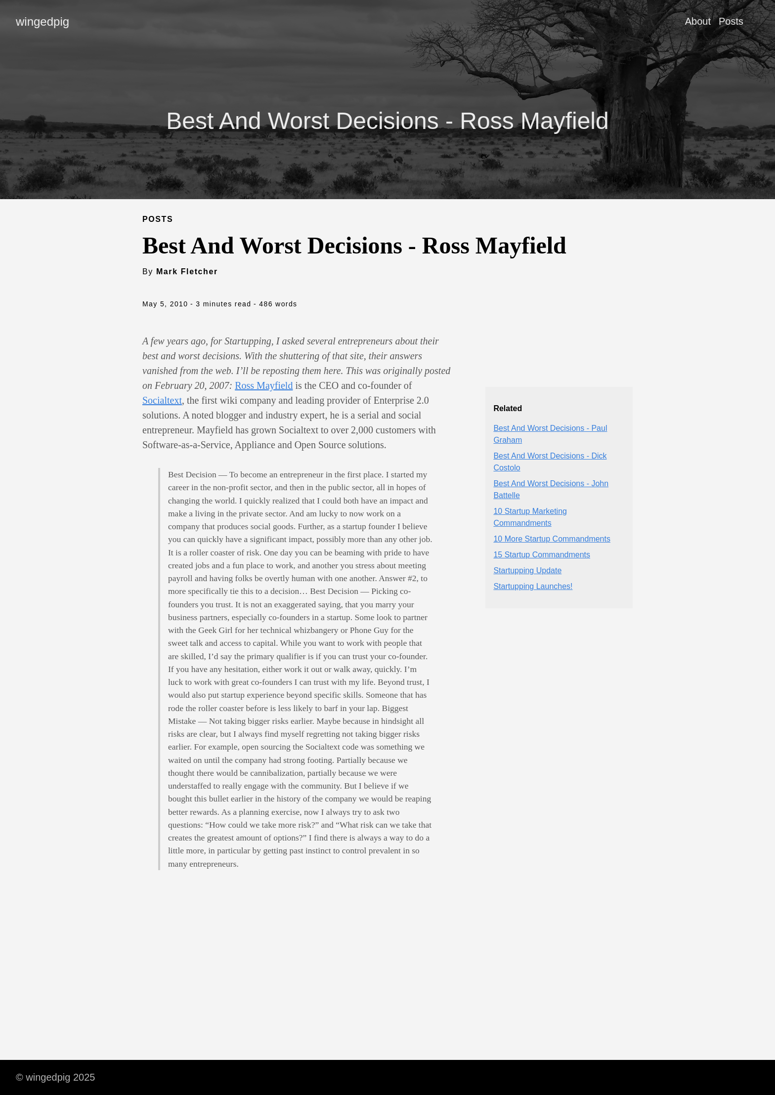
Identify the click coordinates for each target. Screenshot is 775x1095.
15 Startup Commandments (541, 554)
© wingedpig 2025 (55, 1077)
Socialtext (162, 400)
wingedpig (42, 21)
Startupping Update (527, 570)
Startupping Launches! (532, 586)
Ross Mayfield (264, 385)
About (698, 21)
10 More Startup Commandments (551, 539)
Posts (731, 21)
